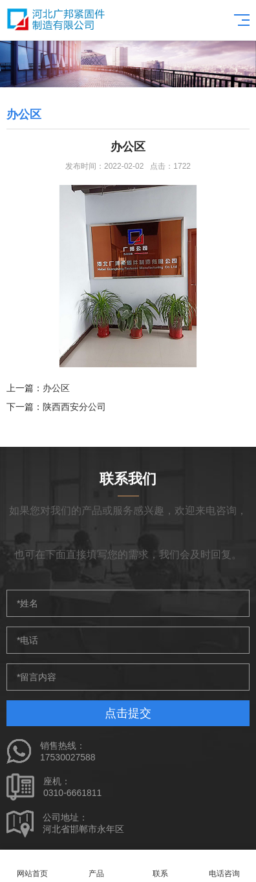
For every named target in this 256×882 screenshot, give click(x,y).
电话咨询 (224, 866)
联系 (160, 866)
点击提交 (128, 713)
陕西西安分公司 (74, 407)
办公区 (56, 388)
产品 (96, 866)
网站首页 (32, 866)
